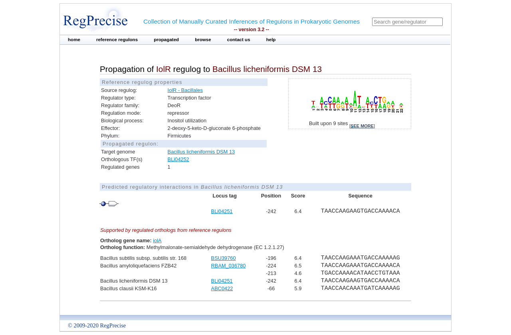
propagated (166, 39)
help (271, 39)
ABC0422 (222, 288)
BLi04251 (222, 211)
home (74, 39)
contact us (238, 39)
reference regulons (117, 39)
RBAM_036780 (228, 266)
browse (203, 39)
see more (362, 126)
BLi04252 (178, 159)
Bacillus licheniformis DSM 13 (201, 152)
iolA (157, 240)
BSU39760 (223, 258)
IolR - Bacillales (185, 90)
